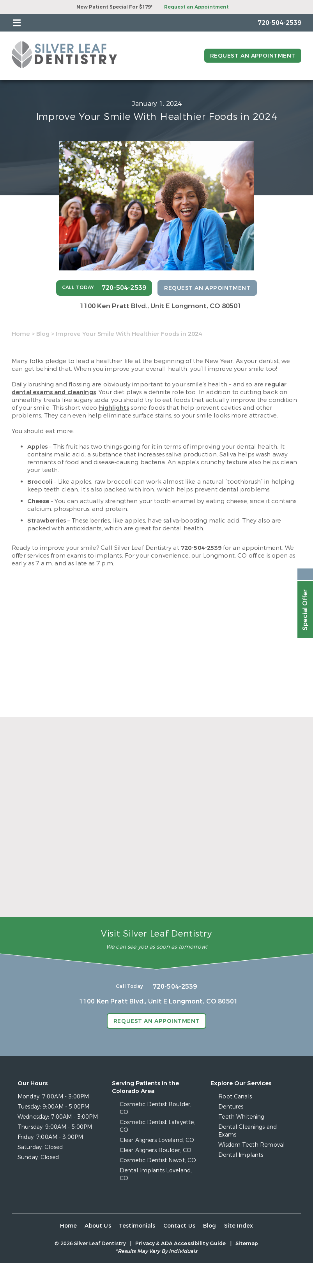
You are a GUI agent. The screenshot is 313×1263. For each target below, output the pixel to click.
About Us (98, 1226)
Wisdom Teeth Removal (251, 1145)
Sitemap (246, 1243)
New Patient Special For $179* (114, 7)
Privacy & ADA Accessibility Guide (180, 1243)
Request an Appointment (196, 7)
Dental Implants (240, 1155)
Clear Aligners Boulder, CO (156, 1150)
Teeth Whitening (241, 1117)
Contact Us (179, 1226)
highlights (114, 408)
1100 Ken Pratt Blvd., (160, 306)
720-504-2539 (201, 548)
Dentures (230, 1106)
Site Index (238, 1226)
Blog (43, 334)
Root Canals (235, 1096)
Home (21, 334)
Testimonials (137, 1226)
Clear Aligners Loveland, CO (157, 1140)
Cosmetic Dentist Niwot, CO (158, 1160)
